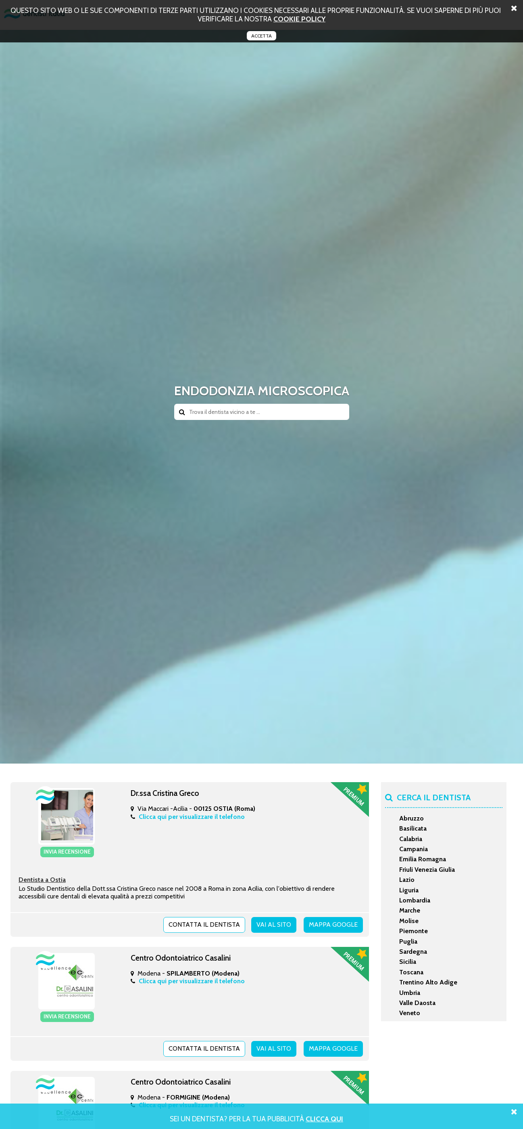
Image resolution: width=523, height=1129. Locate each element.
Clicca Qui (324, 1118)
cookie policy (299, 19)
